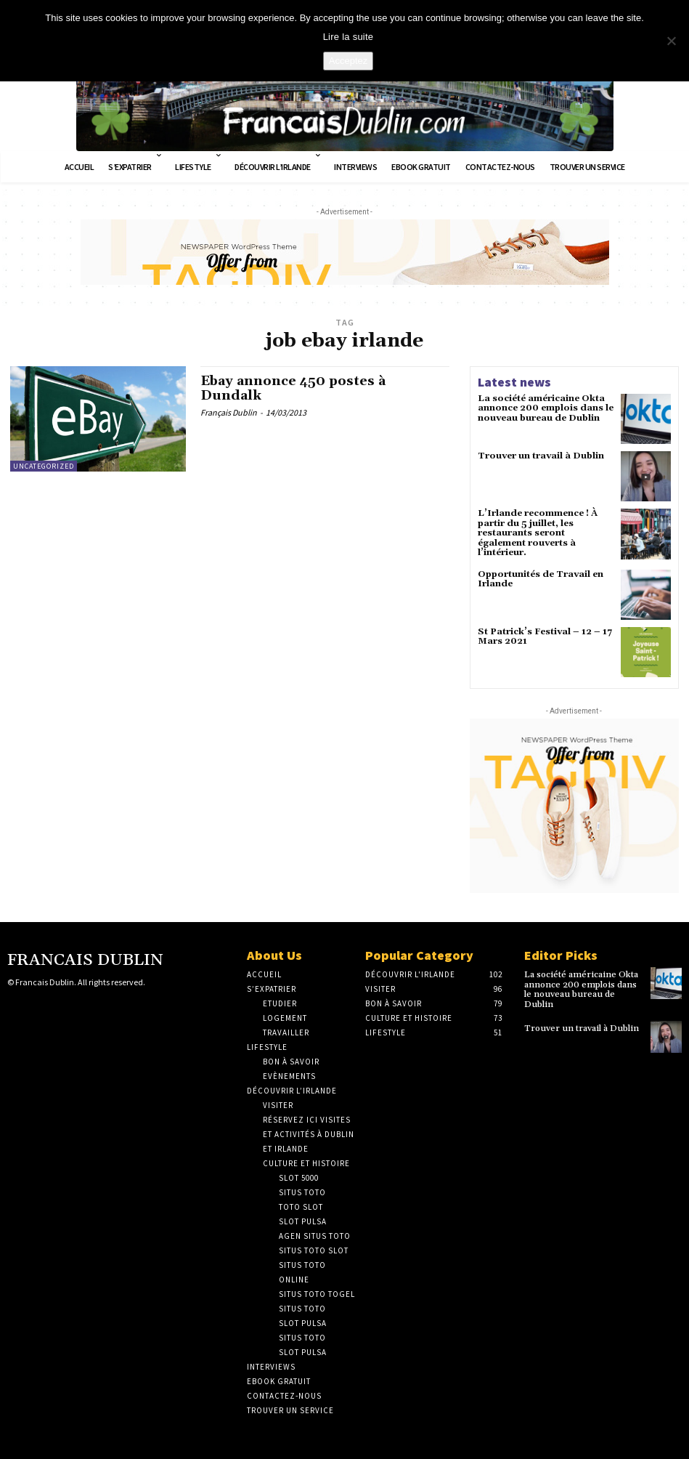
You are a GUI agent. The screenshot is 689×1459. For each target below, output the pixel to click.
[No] (671, 40)
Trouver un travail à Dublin (541, 455)
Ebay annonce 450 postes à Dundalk (294, 388)
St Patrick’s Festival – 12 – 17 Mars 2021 (544, 636)
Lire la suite (348, 36)
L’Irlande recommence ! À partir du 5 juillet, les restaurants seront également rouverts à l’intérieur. (537, 532)
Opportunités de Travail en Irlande (540, 577)
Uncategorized (43, 466)
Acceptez (348, 60)
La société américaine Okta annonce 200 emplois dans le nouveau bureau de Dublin (545, 408)
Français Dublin (228, 413)
